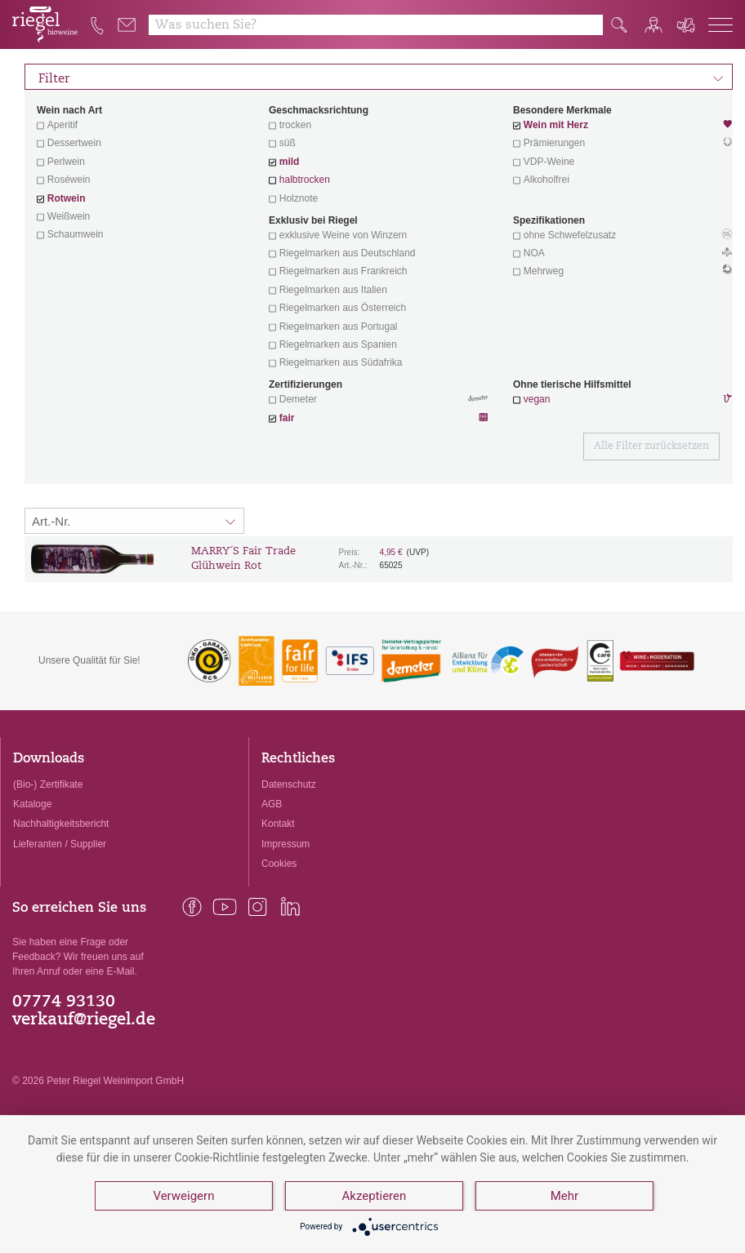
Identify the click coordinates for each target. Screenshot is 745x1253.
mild (289, 161)
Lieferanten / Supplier (59, 844)
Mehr (564, 1196)
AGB (271, 804)
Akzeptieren (374, 1196)
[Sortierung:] (134, 521)
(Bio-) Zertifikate (48, 784)
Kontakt (278, 823)
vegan (537, 399)
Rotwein (66, 198)
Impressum (285, 844)
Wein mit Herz (623, 127)
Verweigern (183, 1196)
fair (287, 418)
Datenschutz (288, 784)
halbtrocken (304, 179)
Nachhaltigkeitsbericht (61, 823)
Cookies (279, 863)
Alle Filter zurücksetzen (651, 446)
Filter (381, 77)
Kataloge (32, 804)
